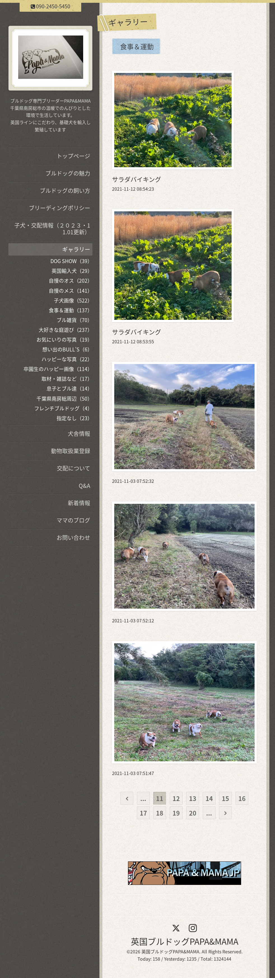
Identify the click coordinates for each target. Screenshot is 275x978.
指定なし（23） (74, 418)
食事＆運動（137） (70, 310)
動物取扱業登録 (70, 451)
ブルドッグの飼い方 (65, 190)
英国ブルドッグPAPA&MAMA (184, 941)
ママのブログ (73, 520)
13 (192, 798)
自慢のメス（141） (70, 290)
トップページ (73, 156)
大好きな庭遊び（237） (65, 330)
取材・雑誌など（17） (66, 378)
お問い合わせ (73, 537)
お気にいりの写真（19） (64, 339)
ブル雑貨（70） (74, 320)
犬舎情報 (79, 433)
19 (176, 813)
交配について (73, 468)
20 (192, 813)
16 (242, 798)
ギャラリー (76, 249)
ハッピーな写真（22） (66, 359)
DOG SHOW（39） (71, 261)
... (143, 798)
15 (225, 798)
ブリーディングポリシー (59, 208)
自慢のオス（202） (70, 280)
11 (159, 798)
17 (143, 813)
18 (159, 813)
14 (209, 798)
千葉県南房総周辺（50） (64, 398)
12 (176, 798)
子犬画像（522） (73, 300)
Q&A (84, 485)
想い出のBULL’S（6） (67, 349)
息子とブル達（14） (69, 388)
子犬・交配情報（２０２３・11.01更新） (52, 228)
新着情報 (79, 503)
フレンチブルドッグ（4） (63, 408)
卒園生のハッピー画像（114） (58, 369)
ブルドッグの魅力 (67, 173)
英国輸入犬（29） (72, 271)
